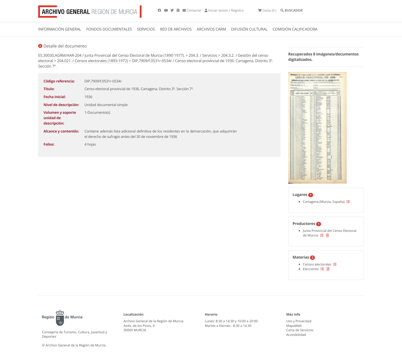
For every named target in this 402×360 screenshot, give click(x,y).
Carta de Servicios (300, 330)
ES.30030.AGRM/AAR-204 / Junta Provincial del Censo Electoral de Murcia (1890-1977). (111, 55)
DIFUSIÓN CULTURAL (249, 29)
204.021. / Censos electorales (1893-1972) (92, 60)
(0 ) (267, 10)
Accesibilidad (296, 334)
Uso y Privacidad (298, 321)
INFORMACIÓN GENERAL (59, 29)
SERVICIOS (146, 29)
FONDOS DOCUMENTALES (109, 29)
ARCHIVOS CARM (211, 29)
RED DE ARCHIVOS (176, 29)
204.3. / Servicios (203, 55)
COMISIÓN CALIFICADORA (295, 29)
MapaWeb (294, 325)
